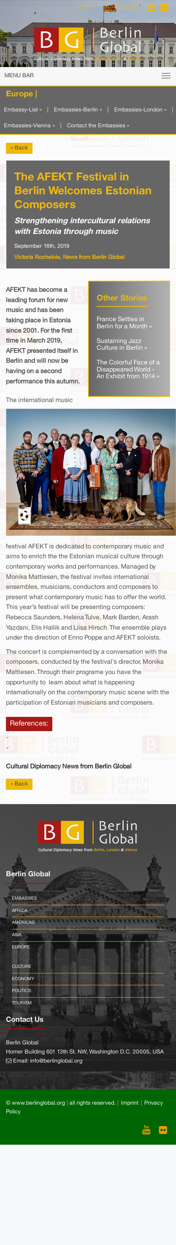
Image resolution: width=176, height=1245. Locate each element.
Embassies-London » (140, 110)
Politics (21, 991)
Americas (23, 923)
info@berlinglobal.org (56, 1061)
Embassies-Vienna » (29, 125)
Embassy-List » (23, 110)
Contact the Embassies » (98, 125)
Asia (16, 935)
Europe (21, 947)
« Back (19, 148)
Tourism (22, 1003)
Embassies (24, 898)
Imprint (129, 1103)
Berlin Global (121, 7)
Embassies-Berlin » (78, 110)
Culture (21, 967)
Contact (87, 7)
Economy (23, 979)
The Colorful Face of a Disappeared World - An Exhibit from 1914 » (128, 369)
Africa (19, 911)
